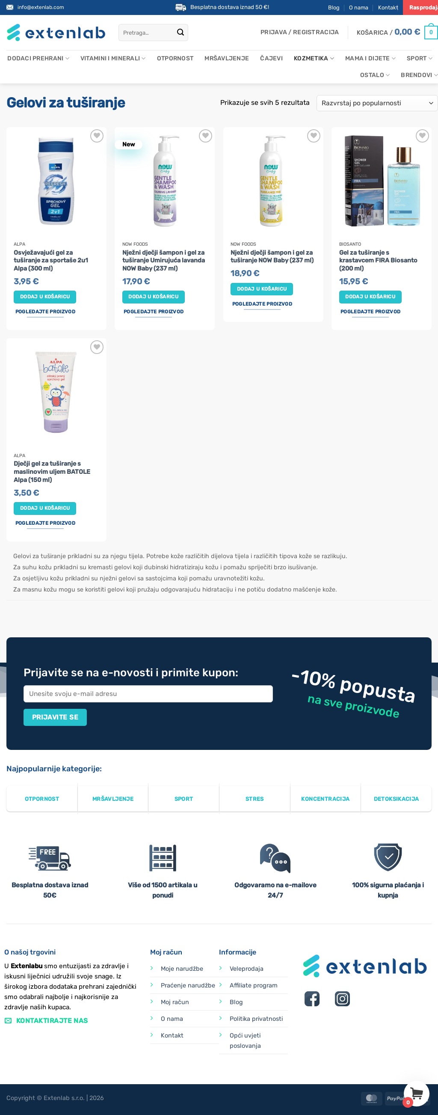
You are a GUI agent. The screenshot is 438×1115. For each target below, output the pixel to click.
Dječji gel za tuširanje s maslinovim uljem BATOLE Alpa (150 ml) (52, 471)
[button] (299, 32)
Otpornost (175, 58)
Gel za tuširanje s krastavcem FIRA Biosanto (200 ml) (378, 260)
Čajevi (271, 58)
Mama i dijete (370, 58)
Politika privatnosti (256, 1019)
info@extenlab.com (41, 7)
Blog (334, 7)
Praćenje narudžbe (188, 985)
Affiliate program (254, 985)
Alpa (19, 244)
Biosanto (350, 244)
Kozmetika (314, 58)
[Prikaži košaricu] (397, 32)
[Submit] (180, 32)
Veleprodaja (246, 968)
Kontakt (388, 7)
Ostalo (375, 75)
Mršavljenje (226, 58)
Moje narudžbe (182, 968)
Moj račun (175, 1002)
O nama (358, 7)
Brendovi (419, 75)
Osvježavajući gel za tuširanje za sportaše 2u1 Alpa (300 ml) (51, 260)
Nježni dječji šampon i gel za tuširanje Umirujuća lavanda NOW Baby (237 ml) (163, 260)
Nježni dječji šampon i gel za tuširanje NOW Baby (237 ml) (272, 257)
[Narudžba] (377, 103)
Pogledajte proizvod (45, 312)
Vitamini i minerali (113, 58)
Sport (419, 58)
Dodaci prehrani (38, 58)
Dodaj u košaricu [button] (45, 297)
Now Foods (135, 244)
